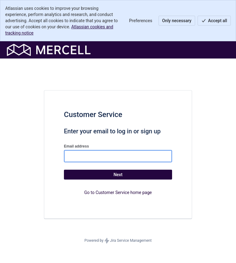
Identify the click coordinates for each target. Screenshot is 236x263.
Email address (76, 146)
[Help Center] (48, 50)
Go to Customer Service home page (118, 192)
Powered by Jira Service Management (118, 241)
